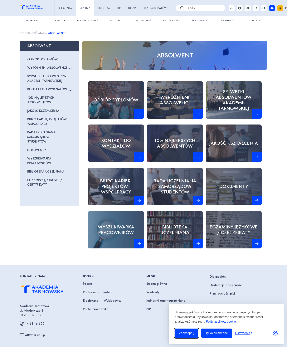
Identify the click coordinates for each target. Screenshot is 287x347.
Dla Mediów (227, 20)
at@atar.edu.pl (33, 335)
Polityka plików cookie (221, 321)
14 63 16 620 (32, 323)
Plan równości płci (222, 293)
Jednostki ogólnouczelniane (165, 300)
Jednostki (60, 20)
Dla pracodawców (155, 8)
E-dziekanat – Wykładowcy (102, 300)
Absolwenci (199, 20)
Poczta (132, 8)
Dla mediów (218, 276)
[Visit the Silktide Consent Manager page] (275, 333)
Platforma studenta (96, 292)
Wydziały (116, 20)
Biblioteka (104, 8)
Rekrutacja (65, 8)
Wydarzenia (143, 20)
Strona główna (32, 33)
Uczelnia (85, 8)
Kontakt (255, 20)
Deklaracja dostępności (226, 285)
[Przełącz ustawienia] (244, 333)
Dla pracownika (87, 20)
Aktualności (171, 20)
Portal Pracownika (95, 309)
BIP (118, 8)
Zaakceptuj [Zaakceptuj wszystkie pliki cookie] (186, 333)
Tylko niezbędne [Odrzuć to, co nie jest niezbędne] (217, 333)
